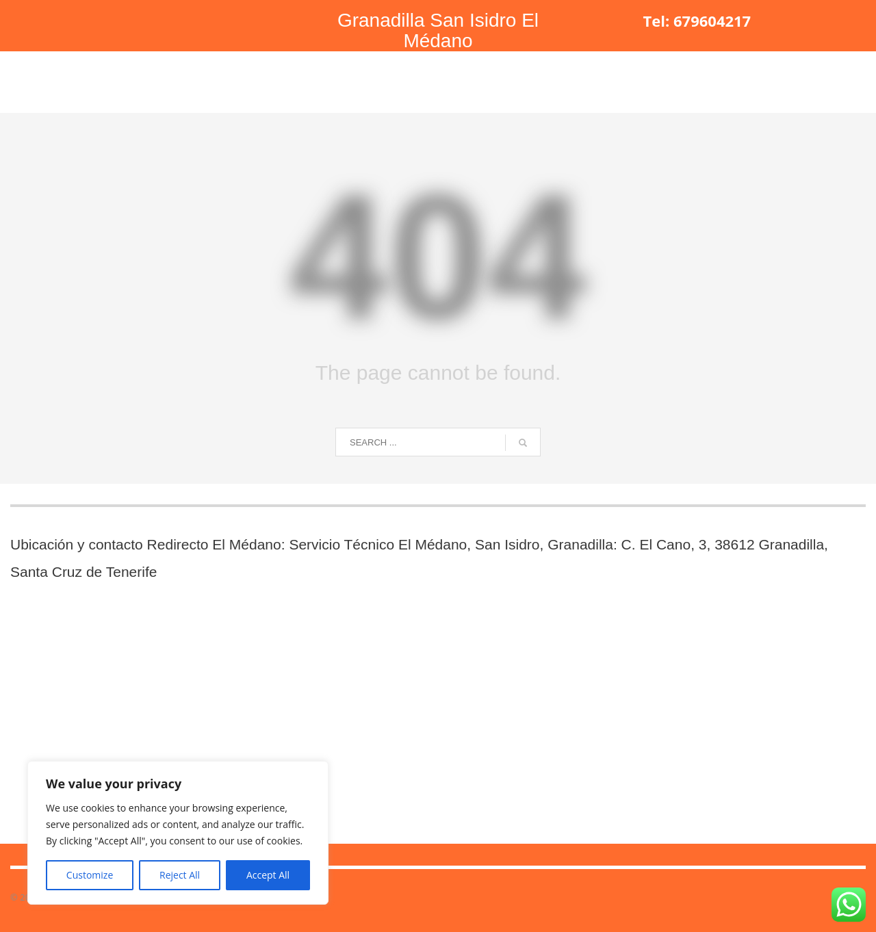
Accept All (267, 874)
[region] (177, 833)
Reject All (179, 874)
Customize (89, 874)
